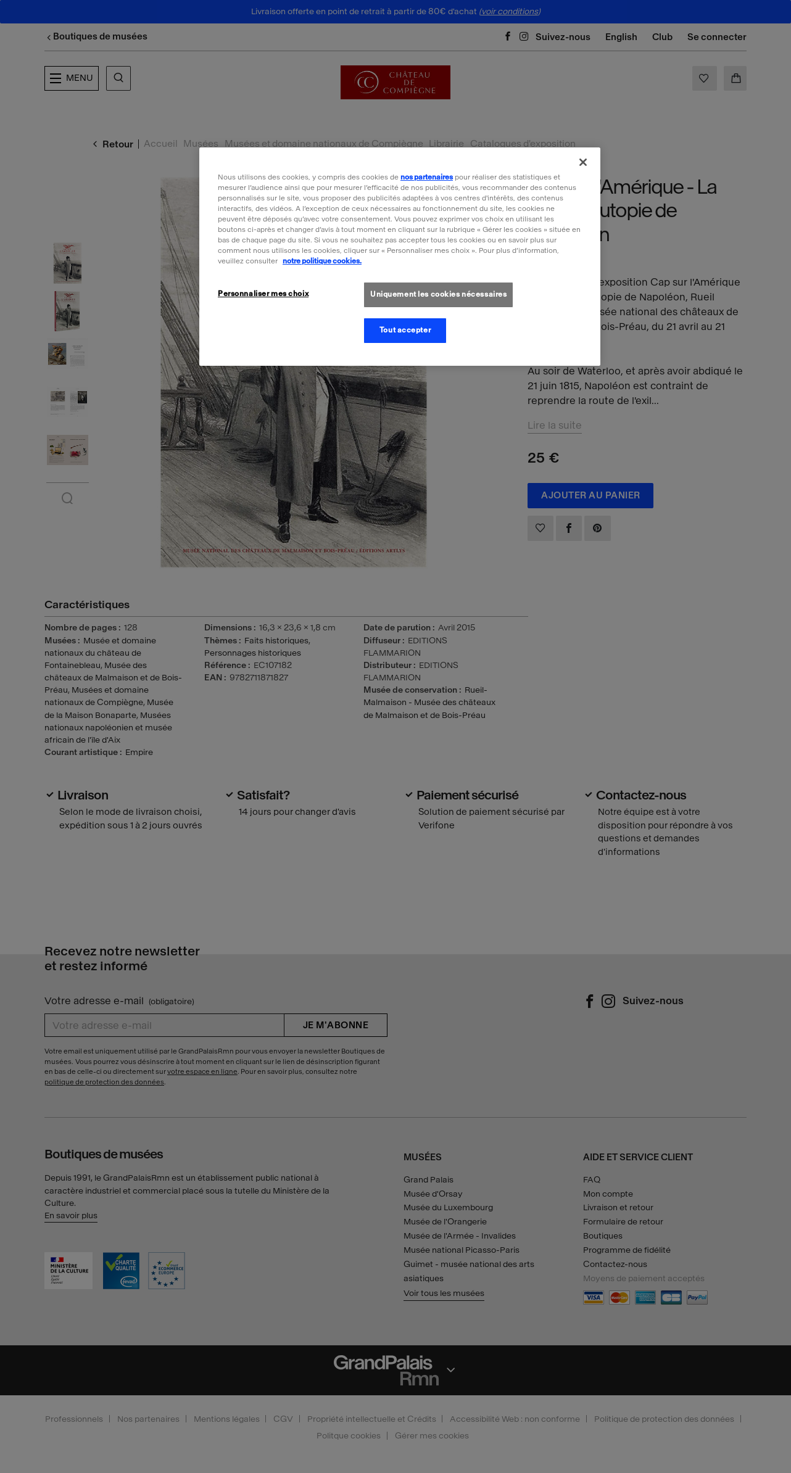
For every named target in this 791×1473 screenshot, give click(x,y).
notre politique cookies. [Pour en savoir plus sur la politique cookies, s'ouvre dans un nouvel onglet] (322, 261)
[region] (399, 256)
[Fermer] (583, 162)
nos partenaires (426, 177)
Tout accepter (405, 330)
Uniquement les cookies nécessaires (438, 294)
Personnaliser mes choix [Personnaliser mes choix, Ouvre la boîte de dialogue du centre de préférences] (263, 293)
